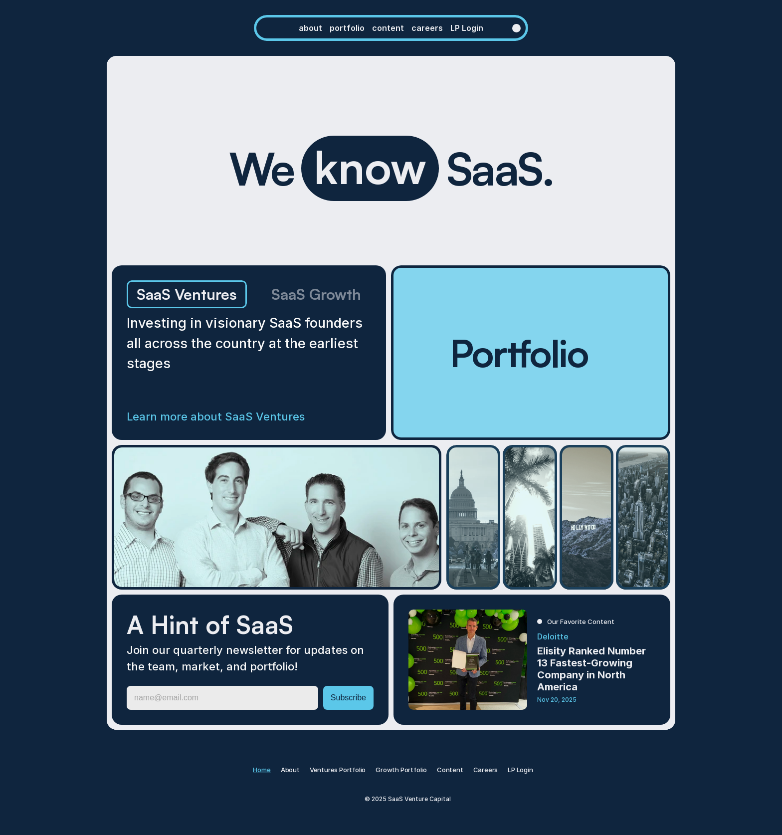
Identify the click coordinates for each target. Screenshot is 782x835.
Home (261, 770)
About (290, 770)
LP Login (466, 28)
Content (450, 770)
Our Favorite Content (580, 622)
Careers (485, 770)
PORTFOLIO (347, 28)
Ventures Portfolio (338, 770)
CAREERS (427, 28)
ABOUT (310, 28)
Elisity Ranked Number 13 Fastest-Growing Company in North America (592, 669)
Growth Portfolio (401, 770)
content (388, 28)
